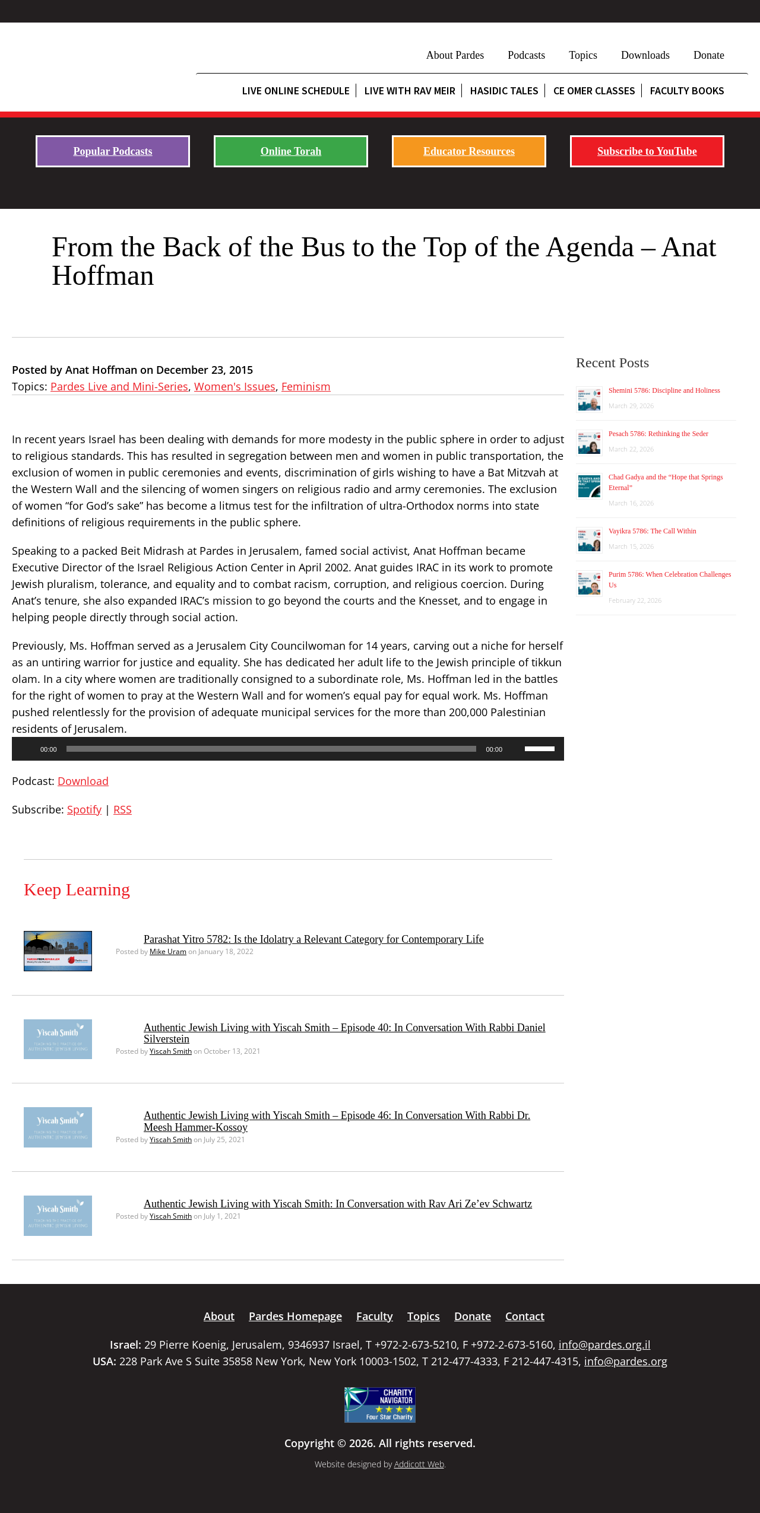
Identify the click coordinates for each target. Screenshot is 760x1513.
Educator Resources (469, 151)
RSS (122, 809)
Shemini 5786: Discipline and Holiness (664, 390)
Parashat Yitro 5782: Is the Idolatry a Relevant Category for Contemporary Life (314, 939)
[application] (288, 749)
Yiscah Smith (171, 1051)
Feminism (306, 386)
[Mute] (515, 749)
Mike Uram (168, 951)
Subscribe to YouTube (647, 151)
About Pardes (455, 55)
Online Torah (291, 151)
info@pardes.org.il (605, 1344)
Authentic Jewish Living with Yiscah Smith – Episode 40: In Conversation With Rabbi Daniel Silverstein (345, 1033)
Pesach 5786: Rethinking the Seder (658, 434)
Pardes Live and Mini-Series (119, 386)
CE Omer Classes (594, 90)
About (219, 1316)
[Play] (27, 749)
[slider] (271, 749)
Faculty (374, 1316)
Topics (583, 55)
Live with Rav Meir (410, 90)
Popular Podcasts (112, 151)
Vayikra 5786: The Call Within (652, 531)
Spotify (84, 809)
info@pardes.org (625, 1361)
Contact (524, 1316)
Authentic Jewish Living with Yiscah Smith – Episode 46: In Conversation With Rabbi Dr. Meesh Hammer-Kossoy (337, 1121)
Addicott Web (419, 1464)
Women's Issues (235, 386)
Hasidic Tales (504, 90)
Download (83, 781)
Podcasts (526, 55)
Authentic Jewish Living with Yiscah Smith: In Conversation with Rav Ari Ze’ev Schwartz (338, 1204)
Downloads (645, 55)
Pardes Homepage (295, 1316)
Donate (709, 55)
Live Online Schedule (296, 90)
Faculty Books (687, 90)
